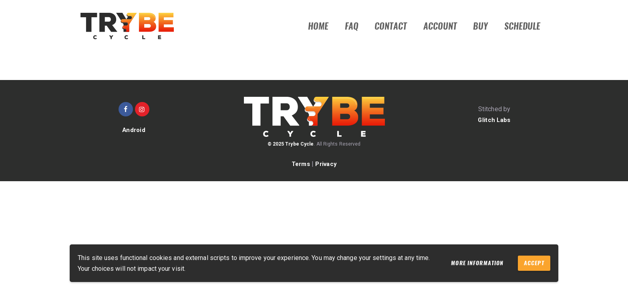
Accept (531, 262)
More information (466, 263)
